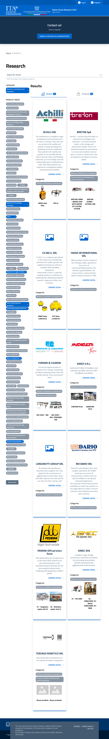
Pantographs (11, 312)
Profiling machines (13, 336)
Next (65, 196)
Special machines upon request (17, 394)
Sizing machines (23, 386)
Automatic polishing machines (16, 118)
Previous (34, 196)
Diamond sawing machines (15, 199)
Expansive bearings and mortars (17, 232)
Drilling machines (12, 213)
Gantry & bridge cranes (14, 252)
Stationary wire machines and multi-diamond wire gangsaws (17, 411)
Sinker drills (11, 386)
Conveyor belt (11, 185)
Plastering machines (13, 316)
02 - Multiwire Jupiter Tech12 (55, 608)
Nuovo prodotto (43, 700)
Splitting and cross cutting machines (15, 399)
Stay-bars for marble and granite (17, 417)
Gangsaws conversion (14, 248)
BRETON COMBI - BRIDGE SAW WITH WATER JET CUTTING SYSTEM (77, 204)
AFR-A (55, 203)
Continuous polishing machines (17, 177)
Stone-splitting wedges (14, 421)
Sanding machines (13, 370)
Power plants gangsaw (14, 332)
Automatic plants (12, 108)
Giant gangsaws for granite (15, 256)
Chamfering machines (14, 165)
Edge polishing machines (15, 220)
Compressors (11, 173)
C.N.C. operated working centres (17, 153)
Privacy (77, 726)
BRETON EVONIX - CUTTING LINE (90, 201)
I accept (90, 728)
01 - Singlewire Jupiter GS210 (42, 608)
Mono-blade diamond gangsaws (17, 299)
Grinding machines (13, 260)
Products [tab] (85, 94)
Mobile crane (11, 295)
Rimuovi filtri (12, 482)
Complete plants (12, 169)
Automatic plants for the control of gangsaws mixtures (17, 113)
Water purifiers (12, 457)
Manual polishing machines (15, 283)
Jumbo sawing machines (14, 264)
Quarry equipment (13, 354)
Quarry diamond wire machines (17, 350)
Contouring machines (13, 181)
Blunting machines (13, 145)
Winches (11, 469)
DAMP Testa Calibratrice (42, 317)
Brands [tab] (48, 94)
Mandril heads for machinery (16, 279)
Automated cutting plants (15, 104)
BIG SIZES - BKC (43, 415)
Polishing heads (12, 324)
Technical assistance (13, 431)
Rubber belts (11, 366)
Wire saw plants (12, 473)
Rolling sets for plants (14, 361)
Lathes (11, 268)
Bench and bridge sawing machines (15, 123)
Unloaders (11, 449)
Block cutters (11, 133)
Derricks (11, 195)
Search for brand (14, 74)
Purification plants (13, 346)
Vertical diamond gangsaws (15, 453)
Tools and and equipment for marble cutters (16, 436)
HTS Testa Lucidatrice (56, 317)
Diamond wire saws (13, 209)
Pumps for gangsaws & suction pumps (17, 341)
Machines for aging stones (15, 275)
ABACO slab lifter (42, 204)
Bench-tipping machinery (15, 128)
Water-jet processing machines (17, 465)
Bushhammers (11, 149)
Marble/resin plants (13, 287)
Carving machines (12, 157)
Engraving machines (13, 228)
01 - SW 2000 (77, 598)
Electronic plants (12, 224)
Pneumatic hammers (13, 320)
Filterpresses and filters (14, 236)
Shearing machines (13, 382)
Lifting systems (23, 268)
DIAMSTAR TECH (90, 407)
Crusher (22, 185)
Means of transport (13, 291)
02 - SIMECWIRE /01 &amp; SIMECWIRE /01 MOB (90, 603)
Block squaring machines (15, 137)
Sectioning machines (13, 378)
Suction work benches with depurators (15, 426)
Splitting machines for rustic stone (16, 405)
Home (8, 53)
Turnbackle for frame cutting (16, 445)
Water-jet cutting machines (15, 461)
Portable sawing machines (15, 328)
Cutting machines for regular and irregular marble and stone (17, 190)
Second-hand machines (14, 374)
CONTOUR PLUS (77, 406)
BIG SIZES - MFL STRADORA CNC (56, 417)
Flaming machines (13, 240)
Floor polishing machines (15, 244)
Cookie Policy (88, 726)
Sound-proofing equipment (15, 390)
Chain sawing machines (14, 161)
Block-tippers (11, 141)
